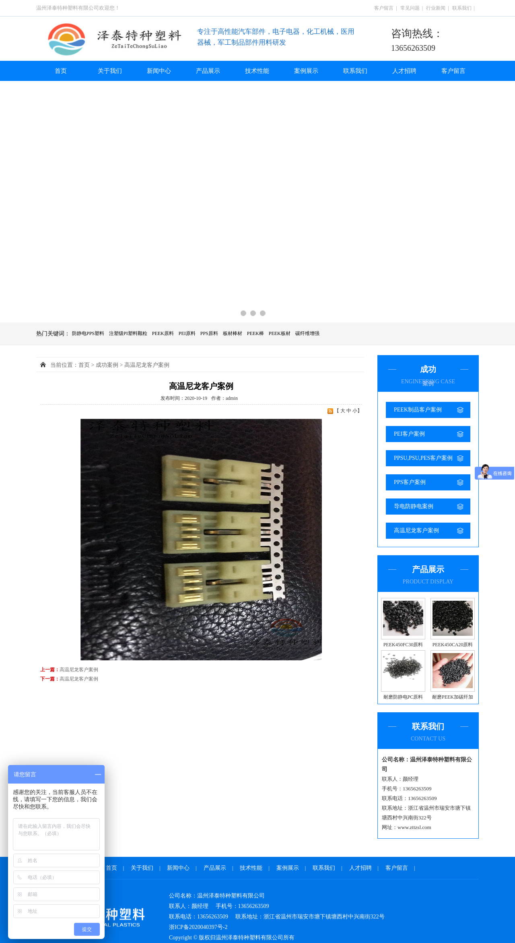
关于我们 (110, 71)
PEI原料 (187, 333)
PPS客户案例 (410, 482)
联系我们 (462, 8)
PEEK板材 (279, 333)
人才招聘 (404, 71)
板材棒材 (232, 333)
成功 (107, 365)
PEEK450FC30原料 (403, 644)
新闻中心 (159, 71)
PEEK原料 (163, 333)
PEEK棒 (255, 333)
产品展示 (208, 71)
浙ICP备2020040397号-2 (198, 927)
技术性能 (257, 71)
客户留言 (383, 8)
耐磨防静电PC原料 (403, 697)
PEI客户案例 (409, 434)
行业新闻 (435, 8)
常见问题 (410, 8)
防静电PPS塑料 (88, 333)
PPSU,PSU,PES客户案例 (423, 458)
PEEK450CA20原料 (453, 644)
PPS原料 (209, 333)
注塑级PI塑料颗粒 (128, 333)
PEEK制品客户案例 (418, 410)
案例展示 (306, 71)
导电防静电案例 (413, 506)
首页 (61, 71)
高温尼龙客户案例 (416, 530)
